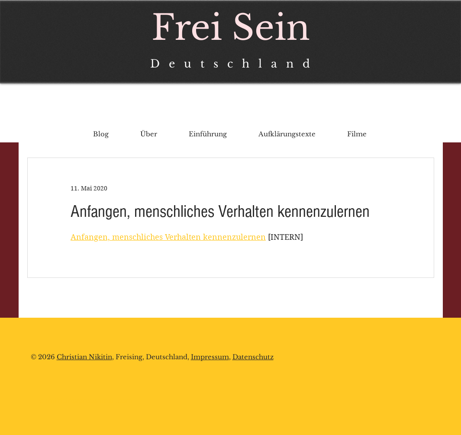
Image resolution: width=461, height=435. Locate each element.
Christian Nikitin (84, 357)
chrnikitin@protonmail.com (85, 400)
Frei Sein (231, 27)
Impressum (210, 357)
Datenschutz (253, 357)
